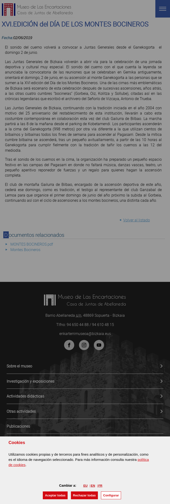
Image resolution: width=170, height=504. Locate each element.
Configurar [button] (111, 495)
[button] (55, 495)
